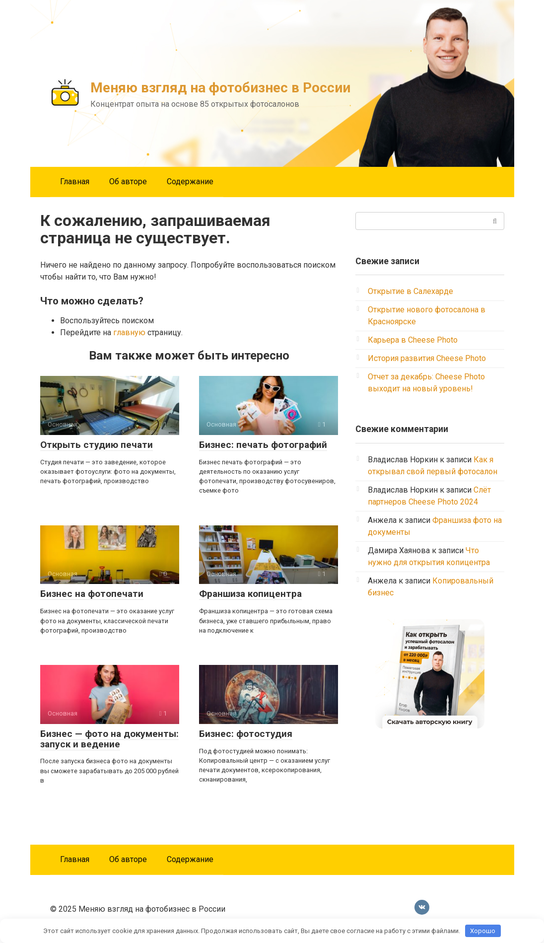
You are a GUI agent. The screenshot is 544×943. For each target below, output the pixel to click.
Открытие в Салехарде (410, 291)
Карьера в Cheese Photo (413, 340)
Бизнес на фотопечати (91, 593)
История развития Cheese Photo (427, 358)
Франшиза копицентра (250, 593)
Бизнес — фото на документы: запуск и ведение (109, 739)
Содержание (190, 181)
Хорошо (482, 931)
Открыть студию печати (96, 444)
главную (129, 332)
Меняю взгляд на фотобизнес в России (220, 87)
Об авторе (128, 181)
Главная (74, 181)
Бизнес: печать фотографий (263, 444)
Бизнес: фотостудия (245, 733)
